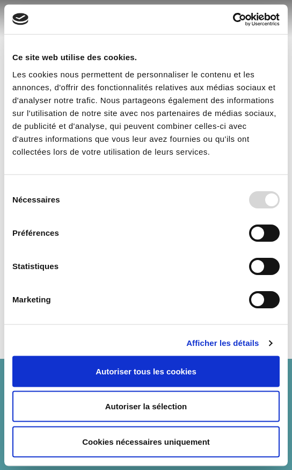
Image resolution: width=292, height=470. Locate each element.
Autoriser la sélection (146, 406)
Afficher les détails (222, 343)
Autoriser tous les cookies (146, 370)
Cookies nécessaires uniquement (146, 441)
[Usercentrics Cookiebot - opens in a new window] (233, 19)
